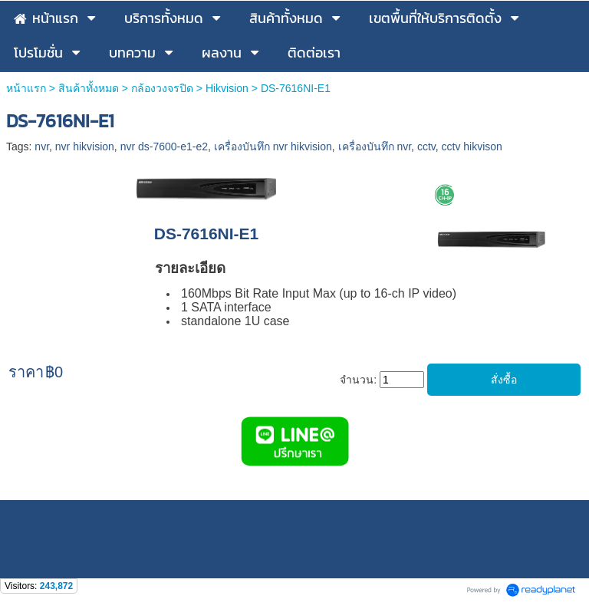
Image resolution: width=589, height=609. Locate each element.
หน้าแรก (26, 88)
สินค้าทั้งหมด (88, 88)
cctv (426, 146)
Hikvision (227, 88)
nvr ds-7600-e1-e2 (164, 146)
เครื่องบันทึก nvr (375, 146)
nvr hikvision (84, 146)
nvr (42, 146)
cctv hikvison (472, 146)
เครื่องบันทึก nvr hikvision (273, 146)
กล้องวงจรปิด (162, 88)
